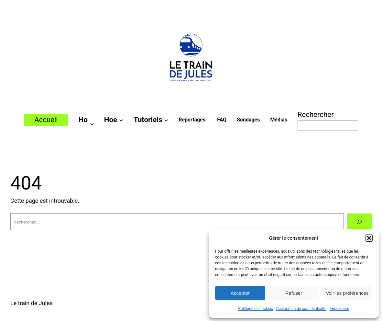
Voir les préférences (347, 293)
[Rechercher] (359, 221)
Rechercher (316, 114)
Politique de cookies (255, 308)
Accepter (240, 293)
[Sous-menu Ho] (92, 123)
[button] (369, 238)
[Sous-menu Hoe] (121, 120)
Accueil (46, 119)
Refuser (293, 293)
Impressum (339, 308)
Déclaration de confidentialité (301, 308)
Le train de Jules (31, 303)
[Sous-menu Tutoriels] (166, 120)
